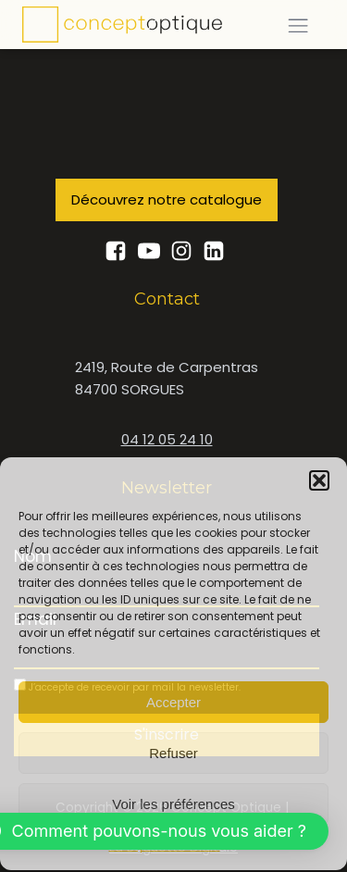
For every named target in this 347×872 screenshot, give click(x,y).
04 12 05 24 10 (167, 439)
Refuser (173, 752)
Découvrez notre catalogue (166, 199)
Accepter (173, 701)
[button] (319, 479)
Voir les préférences (173, 803)
